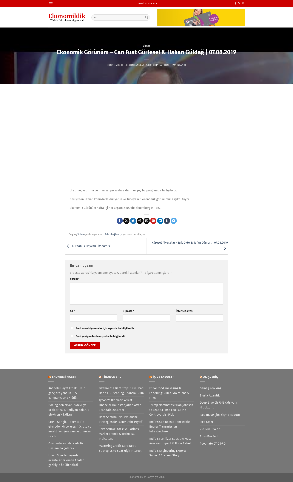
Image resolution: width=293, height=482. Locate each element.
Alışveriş (210, 377)
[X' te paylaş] (126, 221)
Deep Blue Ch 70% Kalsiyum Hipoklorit (218, 405)
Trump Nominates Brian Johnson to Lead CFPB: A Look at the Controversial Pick (171, 409)
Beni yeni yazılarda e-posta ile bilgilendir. (101, 336)
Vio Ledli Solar (210, 429)
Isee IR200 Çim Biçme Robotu (220, 415)
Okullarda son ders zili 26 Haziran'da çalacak (65, 446)
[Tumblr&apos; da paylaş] (167, 221)
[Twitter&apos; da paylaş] (133, 221)
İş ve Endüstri (164, 377)
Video (146, 46)
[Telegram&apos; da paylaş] (174, 221)
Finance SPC (111, 377)
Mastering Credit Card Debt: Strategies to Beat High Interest (120, 448)
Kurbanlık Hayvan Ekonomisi (88, 246)
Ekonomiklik (115, 65)
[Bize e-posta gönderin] (243, 3)
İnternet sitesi (184, 311)
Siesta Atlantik (210, 395)
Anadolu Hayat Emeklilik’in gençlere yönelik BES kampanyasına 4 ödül (66, 392)
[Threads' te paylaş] (140, 221)
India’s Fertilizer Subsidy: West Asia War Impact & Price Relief (170, 441)
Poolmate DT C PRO (213, 443)
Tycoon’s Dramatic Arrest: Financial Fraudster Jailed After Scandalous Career (120, 404)
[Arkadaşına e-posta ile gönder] (147, 221)
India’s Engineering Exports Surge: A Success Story (167, 453)
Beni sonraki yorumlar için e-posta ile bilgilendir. (105, 328)
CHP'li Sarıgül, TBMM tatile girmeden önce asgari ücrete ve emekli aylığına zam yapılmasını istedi (70, 429)
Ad (72, 311)
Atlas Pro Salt (209, 436)
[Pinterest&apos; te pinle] (153, 221)
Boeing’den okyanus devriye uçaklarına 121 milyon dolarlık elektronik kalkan (68, 409)
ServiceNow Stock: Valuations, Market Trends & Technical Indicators (119, 433)
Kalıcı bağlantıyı (113, 234)
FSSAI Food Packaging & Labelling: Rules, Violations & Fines (169, 392)
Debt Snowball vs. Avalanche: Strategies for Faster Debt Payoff (120, 419)
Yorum (74, 278)
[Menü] (50, 3)
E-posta (128, 311)
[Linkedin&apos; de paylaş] (160, 221)
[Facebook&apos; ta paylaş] (120, 221)
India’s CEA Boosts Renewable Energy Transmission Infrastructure (169, 426)
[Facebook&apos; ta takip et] (236, 3)
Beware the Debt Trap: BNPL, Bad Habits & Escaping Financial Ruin (121, 390)
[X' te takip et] (239, 3)
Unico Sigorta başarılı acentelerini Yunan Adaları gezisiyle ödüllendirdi (66, 460)
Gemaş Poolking (210, 388)
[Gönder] (147, 17)
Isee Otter (206, 422)
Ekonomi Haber (64, 377)
